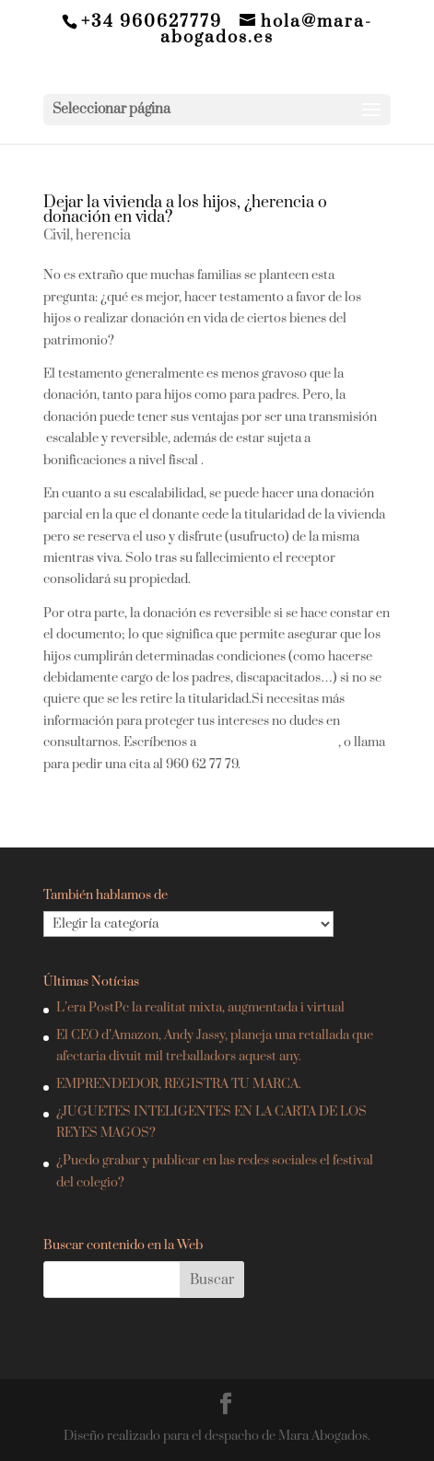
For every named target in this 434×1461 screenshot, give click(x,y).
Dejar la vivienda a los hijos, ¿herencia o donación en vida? (185, 210)
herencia (103, 235)
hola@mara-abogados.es (268, 742)
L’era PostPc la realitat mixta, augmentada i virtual (200, 1007)
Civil (56, 235)
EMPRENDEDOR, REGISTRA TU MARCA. (178, 1084)
